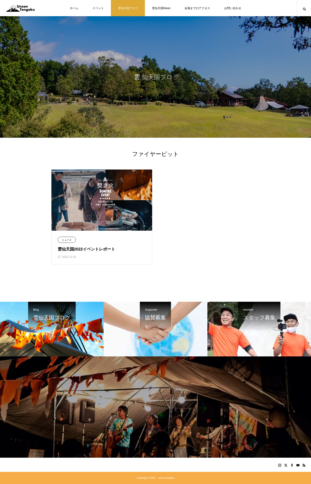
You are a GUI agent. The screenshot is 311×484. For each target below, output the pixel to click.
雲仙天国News (161, 8)
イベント (98, 8)
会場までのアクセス (197, 8)
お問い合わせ (232, 8)
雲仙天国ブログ (128, 8)
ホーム (74, 8)
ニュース (67, 240)
